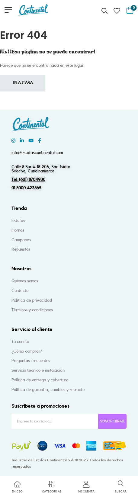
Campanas (21, 240)
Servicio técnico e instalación (38, 370)
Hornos (17, 230)
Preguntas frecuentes (30, 361)
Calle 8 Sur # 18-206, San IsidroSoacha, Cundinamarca (40, 169)
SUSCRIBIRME (112, 421)
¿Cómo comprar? (26, 351)
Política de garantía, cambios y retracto (48, 390)
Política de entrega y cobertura (40, 380)
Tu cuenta (20, 342)
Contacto (19, 291)
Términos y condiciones (32, 310)
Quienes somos (24, 281)
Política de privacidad (31, 300)
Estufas (18, 221)
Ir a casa (22, 83)
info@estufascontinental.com (37, 153)
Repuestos (20, 249)
